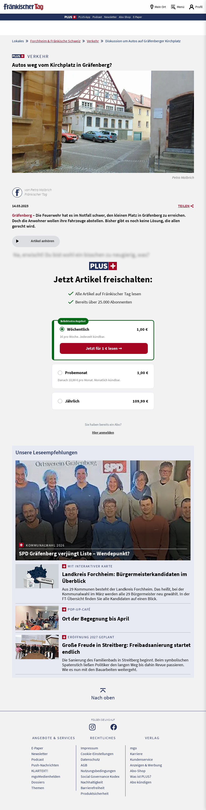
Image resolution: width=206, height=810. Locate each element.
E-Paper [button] (137, 17)
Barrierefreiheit (92, 787)
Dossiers (38, 782)
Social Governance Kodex (100, 776)
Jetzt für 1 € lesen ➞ (104, 348)
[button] (70, 17)
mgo (133, 748)
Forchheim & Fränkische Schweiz (55, 41)
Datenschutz (90, 759)
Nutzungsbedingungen (98, 770)
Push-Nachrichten (45, 765)
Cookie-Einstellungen (97, 753)
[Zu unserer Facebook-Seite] (113, 727)
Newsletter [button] (110, 17)
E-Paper (37, 748)
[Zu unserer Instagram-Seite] (92, 727)
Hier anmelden (103, 432)
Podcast (37, 759)
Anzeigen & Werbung (146, 765)
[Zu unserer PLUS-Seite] (18, 56)
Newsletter (39, 753)
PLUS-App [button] (84, 17)
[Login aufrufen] (196, 7)
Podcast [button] (97, 17)
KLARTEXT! (39, 770)
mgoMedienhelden (45, 776)
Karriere (136, 753)
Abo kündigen (140, 782)
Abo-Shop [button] (125, 17)
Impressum (89, 748)
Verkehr (93, 41)
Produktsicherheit (94, 793)
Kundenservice (141, 759)
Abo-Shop (138, 770)
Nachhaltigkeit (92, 782)
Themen (37, 787)
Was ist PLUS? (140, 776)
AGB (84, 765)
